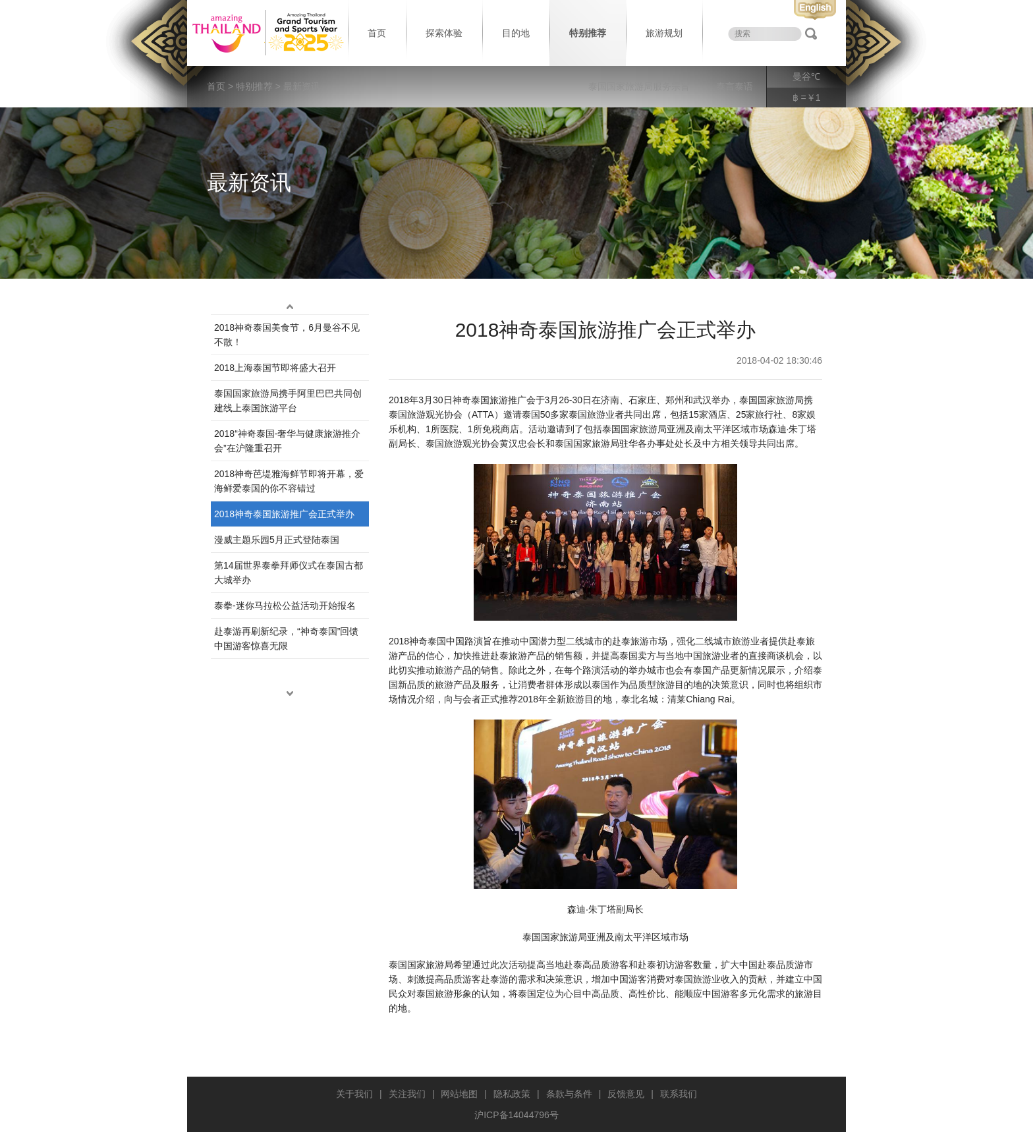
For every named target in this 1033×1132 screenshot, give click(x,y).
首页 (377, 33)
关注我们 (407, 1094)
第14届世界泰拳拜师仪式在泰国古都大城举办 (288, 572)
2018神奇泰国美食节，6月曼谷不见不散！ (287, 334)
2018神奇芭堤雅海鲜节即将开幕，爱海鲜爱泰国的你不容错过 (289, 481)
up (290, 306)
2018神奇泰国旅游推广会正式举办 (284, 514)
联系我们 (678, 1094)
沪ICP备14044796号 (516, 1115)
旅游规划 (664, 33)
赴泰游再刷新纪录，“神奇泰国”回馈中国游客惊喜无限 (286, 638)
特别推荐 (587, 33)
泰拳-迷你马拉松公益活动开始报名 (285, 605)
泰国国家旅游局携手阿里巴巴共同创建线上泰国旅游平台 (288, 400)
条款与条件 (569, 1094)
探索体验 (444, 33)
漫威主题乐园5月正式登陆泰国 (276, 539)
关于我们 (354, 1094)
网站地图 (459, 1094)
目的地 (516, 33)
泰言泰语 (734, 86)
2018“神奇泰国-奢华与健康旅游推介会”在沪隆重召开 (287, 440)
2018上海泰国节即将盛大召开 (275, 367)
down (290, 693)
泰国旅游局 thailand (266, 33)
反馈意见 (625, 1094)
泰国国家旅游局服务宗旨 (639, 86)
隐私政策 (511, 1094)
